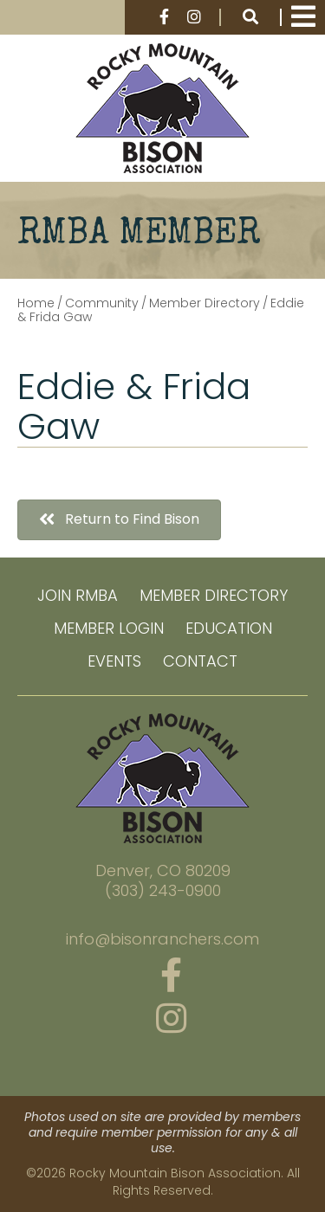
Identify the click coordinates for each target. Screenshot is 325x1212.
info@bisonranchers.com (162, 939)
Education (228, 628)
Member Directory (214, 595)
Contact (200, 661)
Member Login (109, 628)
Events (114, 661)
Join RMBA (77, 595)
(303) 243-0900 (163, 890)
